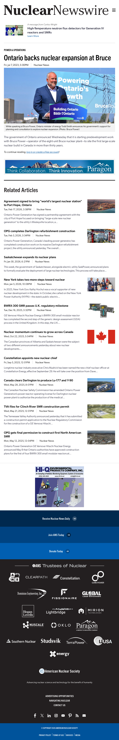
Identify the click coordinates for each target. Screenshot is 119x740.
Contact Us (59, 705)
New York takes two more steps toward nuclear (34, 279)
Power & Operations (15, 49)
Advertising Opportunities (59, 695)
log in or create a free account (42, 152)
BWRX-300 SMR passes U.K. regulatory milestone (36, 305)
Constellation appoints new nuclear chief (30, 358)
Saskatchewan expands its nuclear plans (30, 257)
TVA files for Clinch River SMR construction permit (36, 406)
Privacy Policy (45, 735)
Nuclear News (41, 64)
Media (77, 735)
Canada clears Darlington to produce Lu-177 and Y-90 (38, 380)
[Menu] (113, 10)
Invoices (69, 735)
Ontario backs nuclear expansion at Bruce (57, 57)
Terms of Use (58, 735)
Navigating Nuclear (59, 700)
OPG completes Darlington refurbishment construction (39, 231)
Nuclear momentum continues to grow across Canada (38, 332)
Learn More (33, 35)
